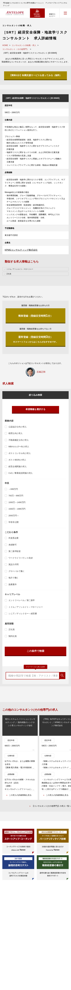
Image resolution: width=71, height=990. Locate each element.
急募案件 (12, 584)
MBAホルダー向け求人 (18, 446)
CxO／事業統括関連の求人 (20, 473)
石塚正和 (41, 372)
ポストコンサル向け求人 (19, 453)
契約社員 (12, 636)
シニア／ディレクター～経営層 (22, 613)
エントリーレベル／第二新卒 (21, 600)
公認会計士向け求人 (17, 427)
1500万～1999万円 (16, 509)
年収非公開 (13, 522)
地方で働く (13, 578)
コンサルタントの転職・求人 (24, 45)
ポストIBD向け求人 (17, 460)
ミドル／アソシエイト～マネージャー (25, 607)
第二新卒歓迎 (14, 551)
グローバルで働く (16, 571)
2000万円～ (13, 515)
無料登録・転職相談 (37, 15)
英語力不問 (13, 564)
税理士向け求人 (15, 433)
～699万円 (13, 489)
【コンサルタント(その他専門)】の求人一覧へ (51, 806)
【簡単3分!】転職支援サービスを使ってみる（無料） (35, 75)
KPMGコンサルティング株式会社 (21, 250)
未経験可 (12, 545)
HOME (5, 45)
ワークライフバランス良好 (20, 558)
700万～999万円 (15, 495)
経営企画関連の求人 (17, 466)
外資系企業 (13, 538)
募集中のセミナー (52, 15)
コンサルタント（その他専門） (15, 49)
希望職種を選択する (35, 409)
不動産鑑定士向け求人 (18, 440)
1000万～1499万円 (16, 502)
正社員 (11, 629)
